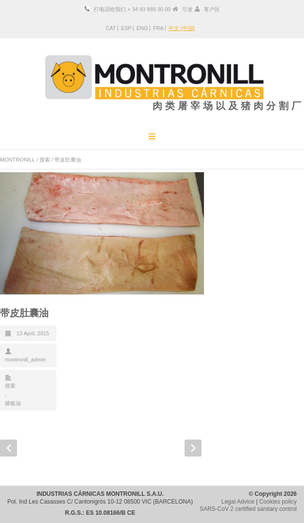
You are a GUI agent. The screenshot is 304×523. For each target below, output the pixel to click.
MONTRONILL (17, 160)
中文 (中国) (182, 28)
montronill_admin (25, 359)
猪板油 (13, 403)
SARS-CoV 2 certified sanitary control (248, 509)
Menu (152, 136)
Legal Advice (237, 501)
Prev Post (8, 448)
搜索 (44, 160)
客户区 (212, 9)
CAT (111, 28)
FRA (158, 28)
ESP (126, 28)
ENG (142, 28)
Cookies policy (278, 501)
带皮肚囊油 (24, 313)
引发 (187, 9)
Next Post (193, 448)
